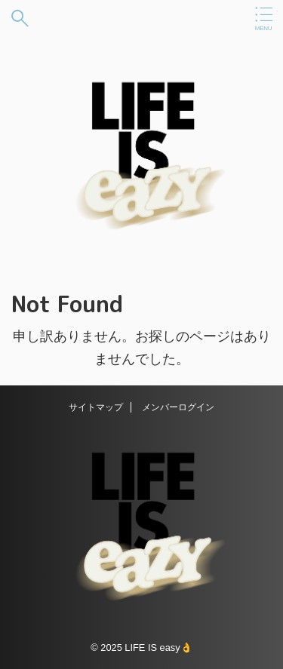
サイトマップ (96, 407)
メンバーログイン (178, 407)
